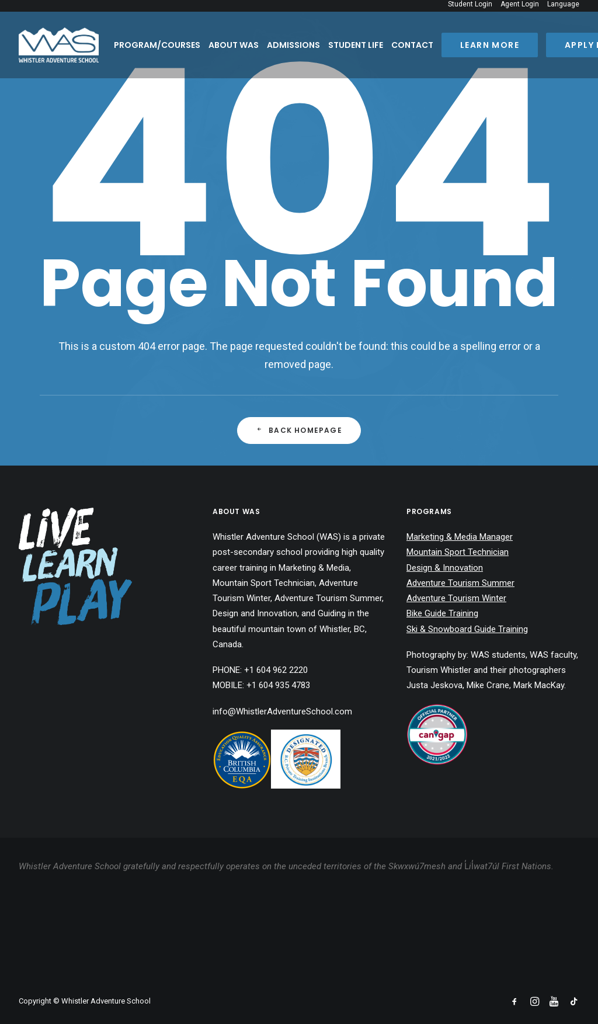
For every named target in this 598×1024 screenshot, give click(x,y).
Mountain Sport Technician (457, 552)
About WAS (233, 45)
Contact (412, 45)
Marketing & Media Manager (459, 537)
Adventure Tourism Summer (460, 583)
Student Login (470, 4)
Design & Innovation (444, 568)
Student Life (355, 45)
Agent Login (519, 4)
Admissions (293, 45)
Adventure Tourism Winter (456, 598)
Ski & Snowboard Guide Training (467, 629)
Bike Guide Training (442, 613)
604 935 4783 (284, 685)
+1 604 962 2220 (276, 670)
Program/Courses (157, 45)
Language (563, 4)
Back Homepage (299, 430)
